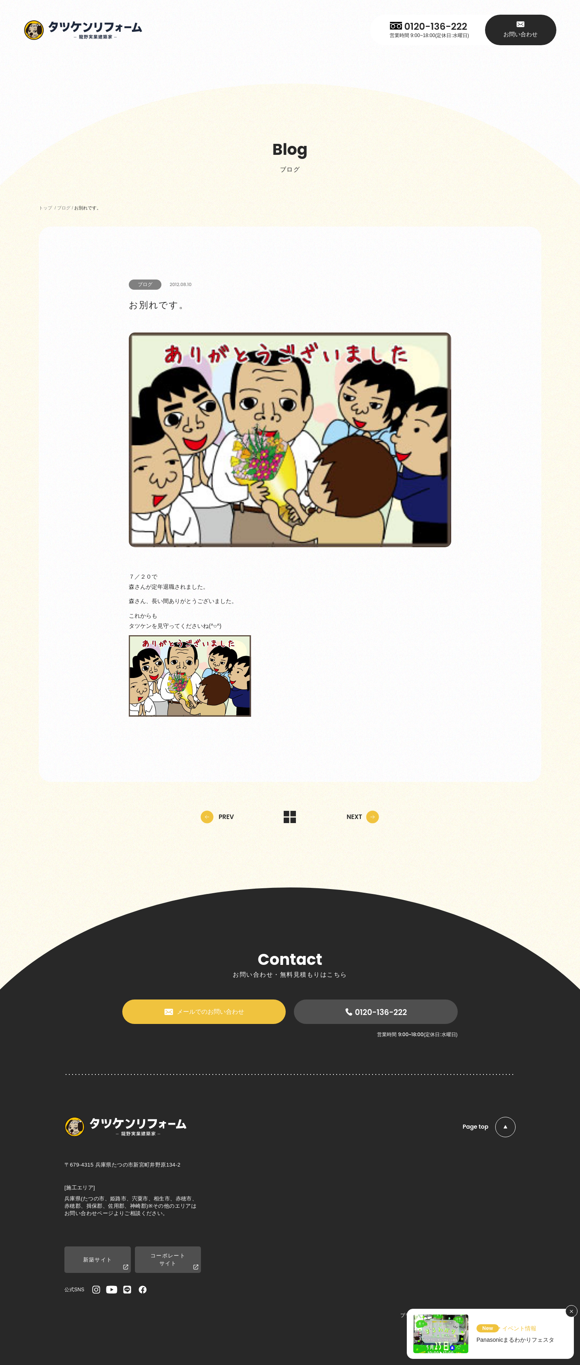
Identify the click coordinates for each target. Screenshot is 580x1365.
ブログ (145, 284)
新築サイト (105, 1264)
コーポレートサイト (174, 1261)
